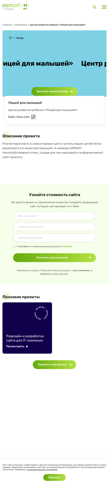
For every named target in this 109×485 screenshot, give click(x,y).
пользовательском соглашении (42, 469)
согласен (24, 246)
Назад (16, 37)
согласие (84, 270)
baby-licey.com (19, 117)
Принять (54, 477)
